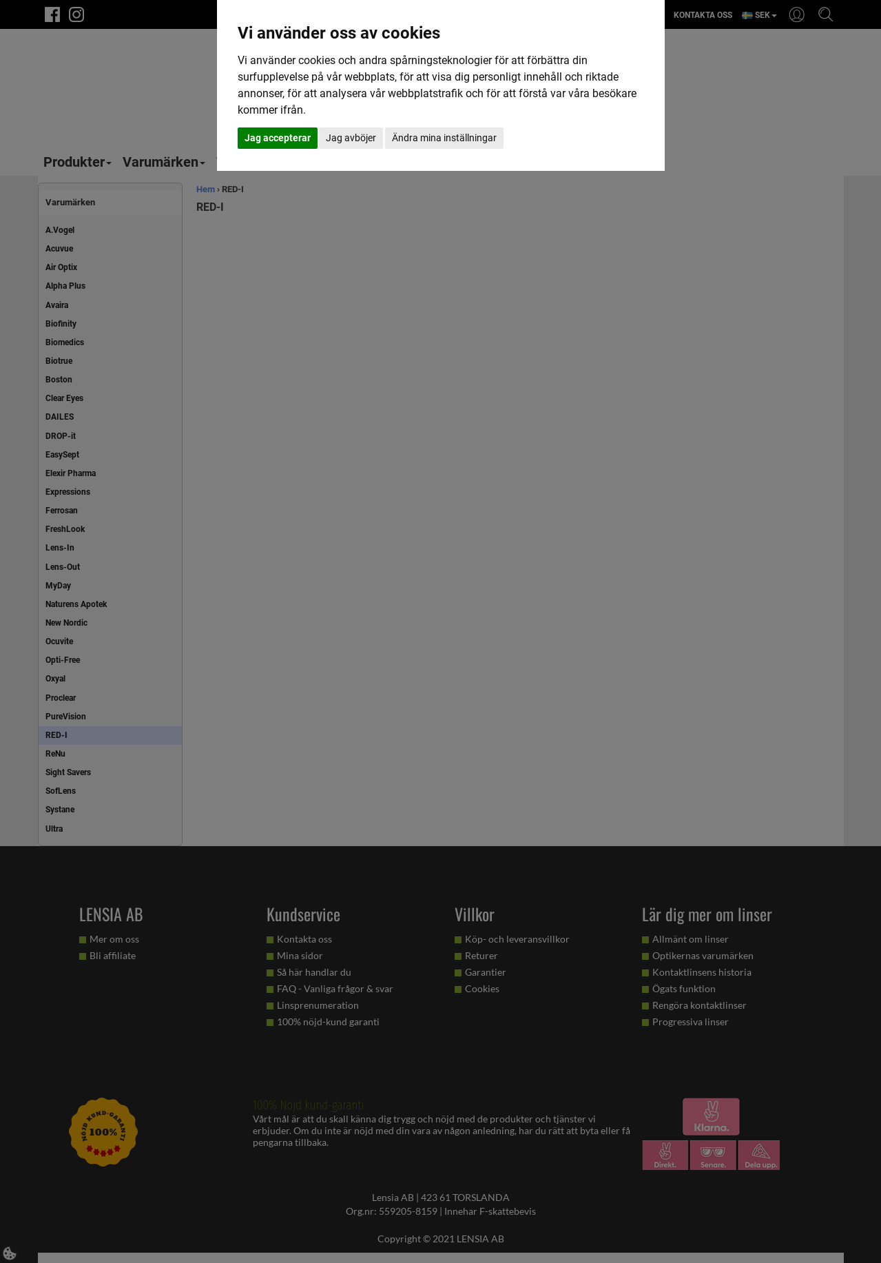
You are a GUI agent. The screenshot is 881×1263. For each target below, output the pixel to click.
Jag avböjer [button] (351, 137)
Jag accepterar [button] (278, 137)
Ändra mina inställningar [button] (444, 137)
